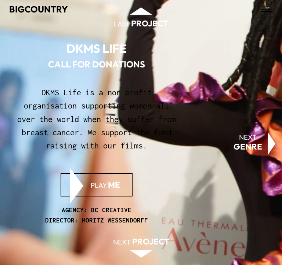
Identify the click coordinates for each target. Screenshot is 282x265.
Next (248, 142)
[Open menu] (266, 9)
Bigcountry (38, 9)
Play (105, 185)
